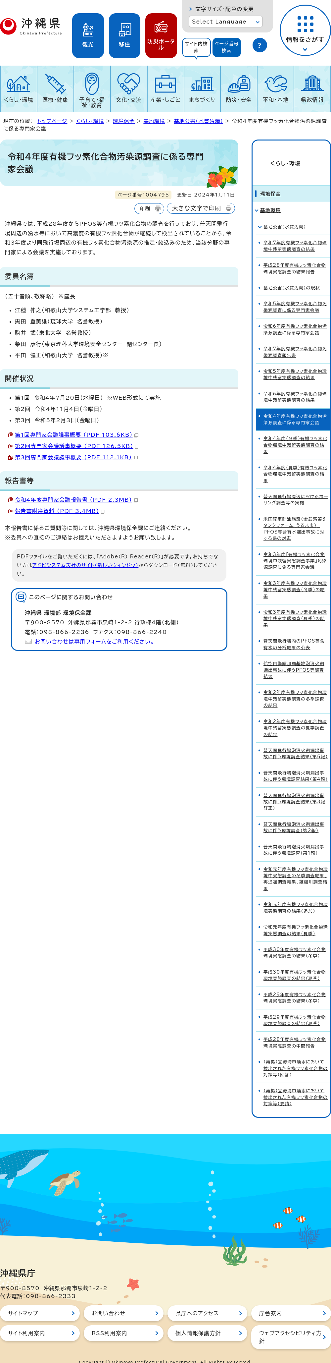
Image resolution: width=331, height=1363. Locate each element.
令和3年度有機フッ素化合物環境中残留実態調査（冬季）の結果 (295, 578)
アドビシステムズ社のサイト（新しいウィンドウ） (85, 565)
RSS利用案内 (109, 1321)
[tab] (196, 47)
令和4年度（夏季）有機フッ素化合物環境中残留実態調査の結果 (295, 462)
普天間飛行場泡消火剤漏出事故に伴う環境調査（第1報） (293, 838)
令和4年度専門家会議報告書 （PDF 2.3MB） (76, 499)
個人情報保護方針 (198, 1321)
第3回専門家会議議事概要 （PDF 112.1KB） (76, 457)
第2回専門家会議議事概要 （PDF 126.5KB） (77, 446)
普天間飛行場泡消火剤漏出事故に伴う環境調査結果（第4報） (295, 764)
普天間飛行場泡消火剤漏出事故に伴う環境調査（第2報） (293, 815)
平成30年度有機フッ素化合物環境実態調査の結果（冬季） (294, 941)
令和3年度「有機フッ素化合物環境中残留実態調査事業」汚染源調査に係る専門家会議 (295, 549)
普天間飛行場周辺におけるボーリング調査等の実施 (295, 488)
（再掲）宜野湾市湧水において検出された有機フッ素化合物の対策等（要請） (295, 1085)
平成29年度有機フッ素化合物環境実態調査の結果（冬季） (294, 986)
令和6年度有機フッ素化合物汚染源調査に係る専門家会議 (295, 317)
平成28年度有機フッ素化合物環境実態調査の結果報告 (294, 256)
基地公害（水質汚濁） (198, 121)
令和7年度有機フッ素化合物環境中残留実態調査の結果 (295, 234)
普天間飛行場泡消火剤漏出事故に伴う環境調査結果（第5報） (295, 741)
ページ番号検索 (226, 47)
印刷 (145, 208)
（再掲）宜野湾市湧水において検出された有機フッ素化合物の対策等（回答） (295, 1056)
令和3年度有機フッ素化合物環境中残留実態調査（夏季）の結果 (295, 606)
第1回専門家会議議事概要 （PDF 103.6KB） (76, 434)
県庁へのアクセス (197, 1301)
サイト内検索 (196, 47)
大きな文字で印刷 (196, 208)
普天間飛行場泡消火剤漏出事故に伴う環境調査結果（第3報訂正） (294, 790)
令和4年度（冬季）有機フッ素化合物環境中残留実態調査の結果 (295, 433)
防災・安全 (239, 99)
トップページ (52, 121)
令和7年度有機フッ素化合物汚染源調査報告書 (295, 340)
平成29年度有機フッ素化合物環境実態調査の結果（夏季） (294, 1008)
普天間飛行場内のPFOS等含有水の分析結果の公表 (294, 632)
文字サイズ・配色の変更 (224, 9)
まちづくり (202, 99)
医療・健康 (55, 99)
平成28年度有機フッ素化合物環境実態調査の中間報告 (294, 1031)
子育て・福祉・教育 (92, 102)
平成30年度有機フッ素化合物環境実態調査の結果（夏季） (294, 963)
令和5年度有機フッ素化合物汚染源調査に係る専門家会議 (295, 295)
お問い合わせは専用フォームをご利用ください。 (94, 641)
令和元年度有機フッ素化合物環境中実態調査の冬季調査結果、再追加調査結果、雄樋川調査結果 (295, 867)
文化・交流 (129, 99)
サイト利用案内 (26, 1321)
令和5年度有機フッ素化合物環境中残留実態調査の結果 (295, 362)
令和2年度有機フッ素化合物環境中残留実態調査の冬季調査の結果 (295, 687)
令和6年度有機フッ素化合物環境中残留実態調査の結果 (295, 385)
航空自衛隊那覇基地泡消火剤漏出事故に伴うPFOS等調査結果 (293, 658)
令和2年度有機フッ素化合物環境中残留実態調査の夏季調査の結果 (295, 716)
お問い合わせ (108, 1301)
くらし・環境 (18, 99)
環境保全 (124, 121)
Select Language (219, 21)
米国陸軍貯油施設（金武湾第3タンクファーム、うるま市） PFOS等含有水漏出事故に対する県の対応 (294, 517)
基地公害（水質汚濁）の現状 (291, 276)
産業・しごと (165, 99)
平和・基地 (276, 99)
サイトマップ (23, 1301)
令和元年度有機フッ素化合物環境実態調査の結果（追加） (295, 895)
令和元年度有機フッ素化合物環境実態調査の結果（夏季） (295, 918)
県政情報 (312, 99)
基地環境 (154, 121)
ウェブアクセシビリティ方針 (290, 1325)
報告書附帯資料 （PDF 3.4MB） (60, 511)
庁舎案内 (270, 1301)
